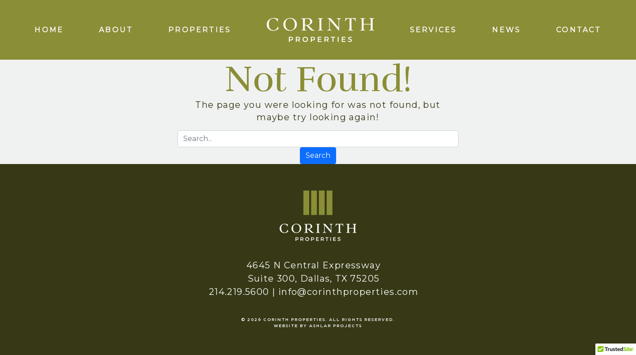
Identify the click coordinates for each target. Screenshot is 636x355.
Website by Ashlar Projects (318, 325)
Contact (578, 30)
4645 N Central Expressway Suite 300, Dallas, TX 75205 (313, 272)
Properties (199, 30)
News (506, 30)
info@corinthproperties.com (348, 291)
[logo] (320, 29)
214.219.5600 (239, 291)
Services (433, 30)
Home (49, 30)
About (116, 30)
